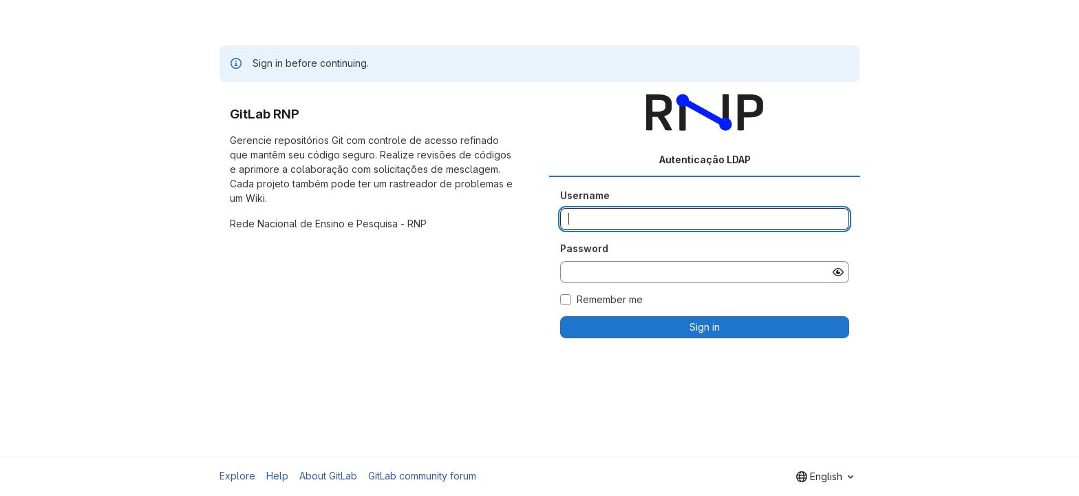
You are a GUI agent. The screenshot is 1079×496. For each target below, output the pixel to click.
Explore (237, 476)
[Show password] (838, 272)
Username (585, 195)
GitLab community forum (422, 476)
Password (584, 248)
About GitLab (328, 476)
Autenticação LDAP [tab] (705, 159)
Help (277, 476)
